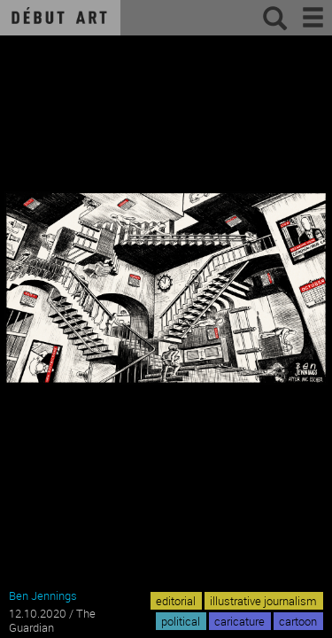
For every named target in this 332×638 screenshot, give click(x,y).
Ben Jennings (43, 595)
